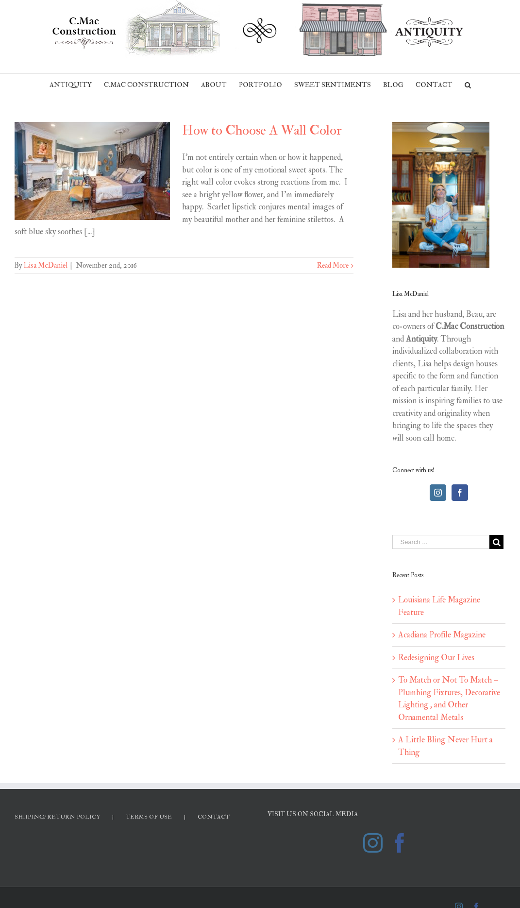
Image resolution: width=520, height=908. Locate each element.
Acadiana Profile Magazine (442, 635)
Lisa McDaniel (45, 265)
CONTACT (214, 817)
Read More (333, 265)
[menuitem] (77, 84)
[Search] (468, 84)
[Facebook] (460, 492)
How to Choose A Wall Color (262, 130)
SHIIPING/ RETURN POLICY (57, 817)
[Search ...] (440, 542)
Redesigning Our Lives (436, 657)
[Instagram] (438, 492)
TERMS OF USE (149, 817)
